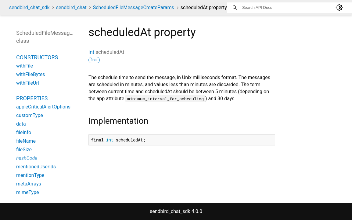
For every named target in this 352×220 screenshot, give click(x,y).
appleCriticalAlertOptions (43, 107)
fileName (26, 141)
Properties (32, 98)
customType (29, 115)
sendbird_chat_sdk (29, 7)
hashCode (26, 158)
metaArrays (28, 184)
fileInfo (23, 132)
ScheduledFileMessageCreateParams (133, 7)
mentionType (30, 175)
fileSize (24, 149)
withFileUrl (27, 83)
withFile (24, 66)
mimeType (27, 192)
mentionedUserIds (36, 167)
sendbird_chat (71, 7)
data (21, 124)
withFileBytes (30, 74)
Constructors (37, 57)
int (91, 52)
